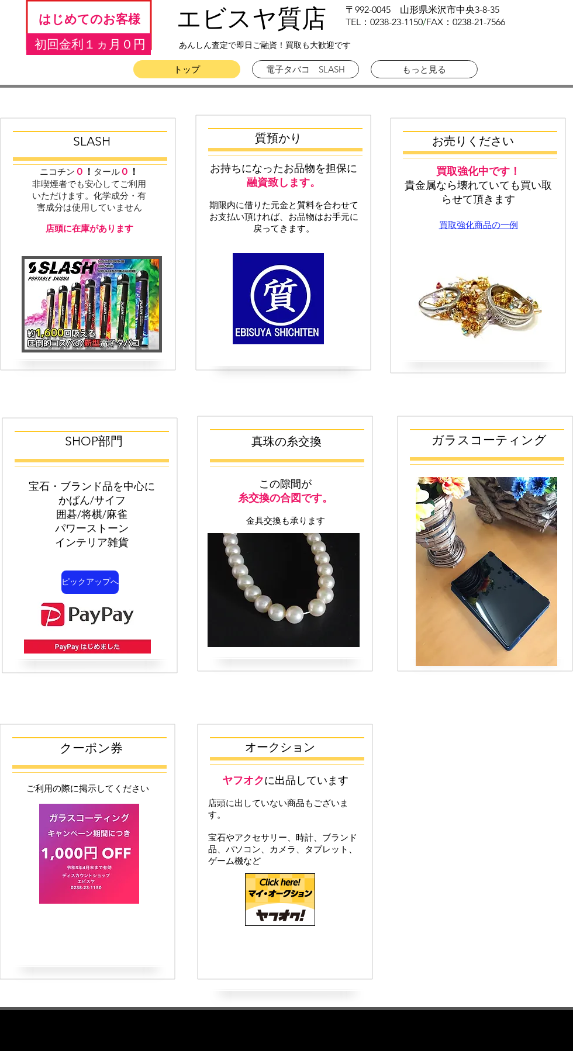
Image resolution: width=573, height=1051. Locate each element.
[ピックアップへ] (90, 582)
